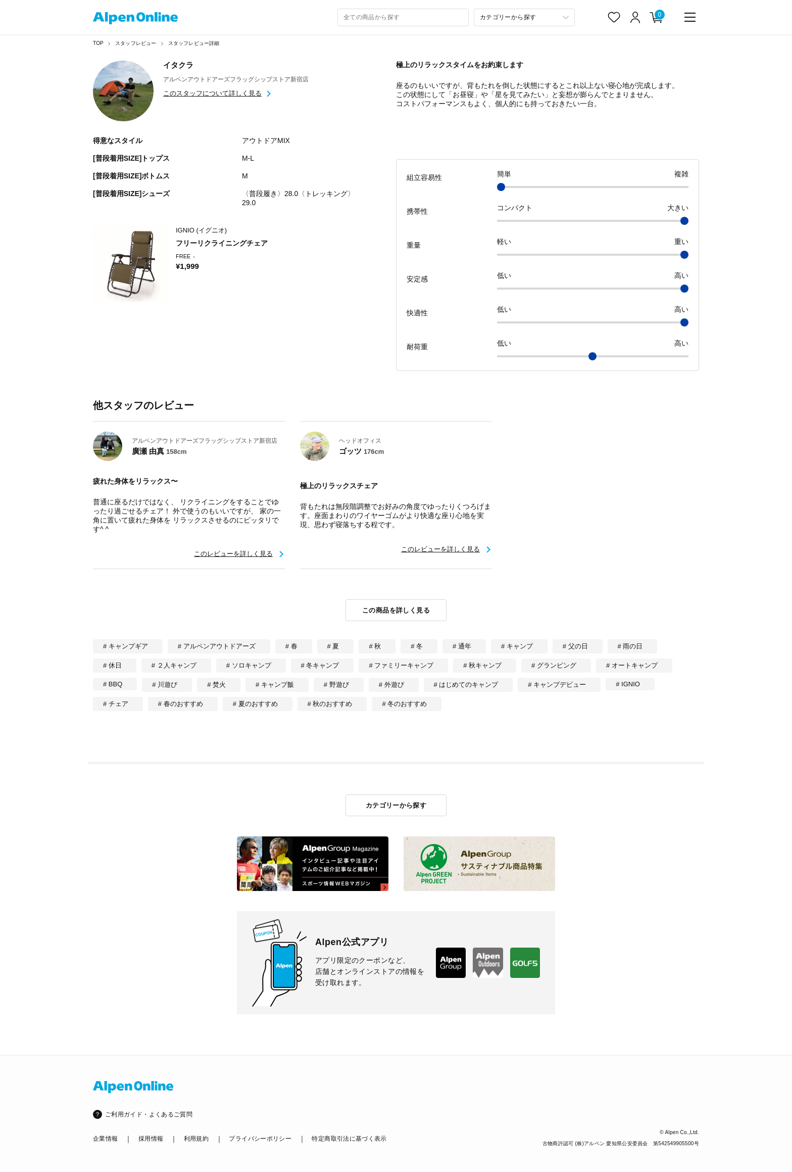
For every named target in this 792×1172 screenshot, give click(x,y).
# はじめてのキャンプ (466, 684)
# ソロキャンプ (248, 665)
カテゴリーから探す (396, 805)
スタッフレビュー (136, 43)
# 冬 (417, 646)
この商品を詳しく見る (396, 610)
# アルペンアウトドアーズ (217, 646)
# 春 (291, 646)
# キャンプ (517, 646)
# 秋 (375, 646)
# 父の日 (575, 646)
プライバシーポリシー (260, 1138)
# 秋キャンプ (482, 665)
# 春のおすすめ (180, 704)
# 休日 (112, 665)
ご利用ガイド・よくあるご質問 (148, 1114)
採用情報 (150, 1138)
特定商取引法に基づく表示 (349, 1138)
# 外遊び (391, 684)
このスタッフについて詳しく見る (212, 93)
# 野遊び (336, 684)
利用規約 (196, 1138)
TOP (98, 43)
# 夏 (333, 646)
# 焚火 (216, 684)
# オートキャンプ (632, 665)
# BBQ (112, 684)
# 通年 (462, 646)
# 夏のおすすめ (255, 704)
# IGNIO (628, 684)
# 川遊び (164, 684)
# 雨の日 (630, 646)
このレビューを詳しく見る (233, 553)
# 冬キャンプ (320, 665)
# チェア (115, 704)
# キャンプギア (125, 646)
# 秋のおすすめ (330, 704)
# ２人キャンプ (174, 665)
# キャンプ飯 (275, 684)
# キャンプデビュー (557, 684)
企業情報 (105, 1138)
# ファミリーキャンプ (401, 665)
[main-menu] (690, 17)
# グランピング (553, 665)
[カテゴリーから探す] (524, 17)
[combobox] (403, 17)
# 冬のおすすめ (404, 704)
